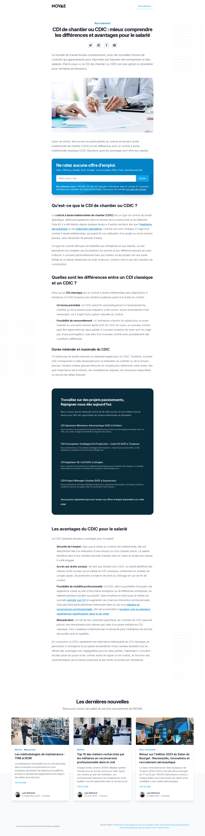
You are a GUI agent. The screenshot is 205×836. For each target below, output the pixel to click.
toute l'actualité (87, 708)
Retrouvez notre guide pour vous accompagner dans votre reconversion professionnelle (152, 825)
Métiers (18, 749)
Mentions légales (52, 826)
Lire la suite (20, 782)
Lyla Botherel (28, 793)
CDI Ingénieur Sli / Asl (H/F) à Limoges (82, 462)
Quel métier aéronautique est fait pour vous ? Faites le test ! (145, 828)
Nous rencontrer (147, 749)
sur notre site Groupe (136, 189)
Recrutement (144, 6)
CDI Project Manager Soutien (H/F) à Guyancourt (88, 480)
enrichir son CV (76, 600)
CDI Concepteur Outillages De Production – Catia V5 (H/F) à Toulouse (100, 443)
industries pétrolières (89, 228)
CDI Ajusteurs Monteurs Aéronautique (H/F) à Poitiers (91, 425)
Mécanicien (30, 749)
